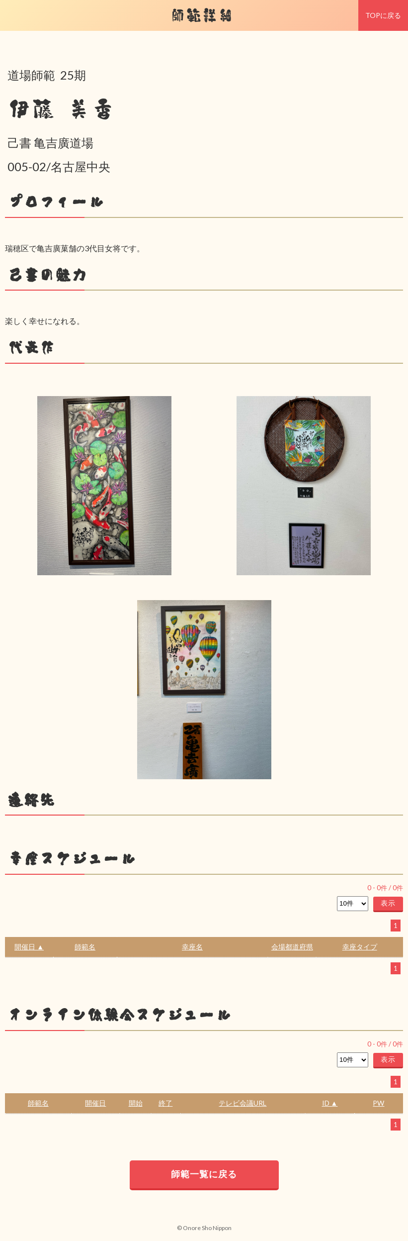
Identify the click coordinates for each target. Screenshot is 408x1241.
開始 (136, 1103)
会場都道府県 (292, 946)
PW (378, 1103)
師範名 (85, 946)
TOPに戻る (383, 15)
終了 (165, 1103)
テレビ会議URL (242, 1103)
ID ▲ (330, 1103)
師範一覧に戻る (204, 1173)
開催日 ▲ (29, 946)
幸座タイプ (359, 946)
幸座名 (192, 946)
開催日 (95, 1103)
